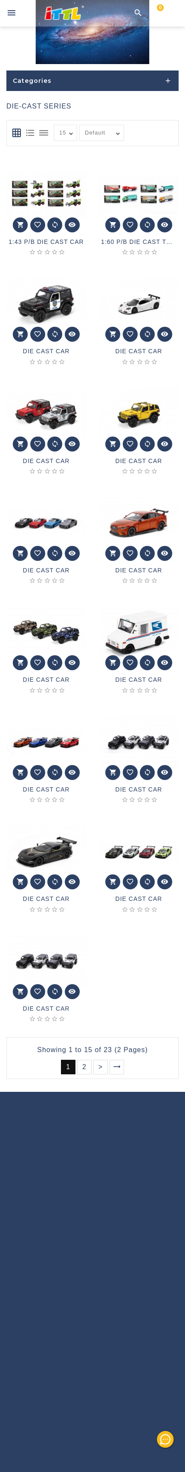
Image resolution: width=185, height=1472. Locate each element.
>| (117, 1067)
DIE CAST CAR (46, 351)
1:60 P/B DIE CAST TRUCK (138, 242)
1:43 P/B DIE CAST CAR (46, 242)
